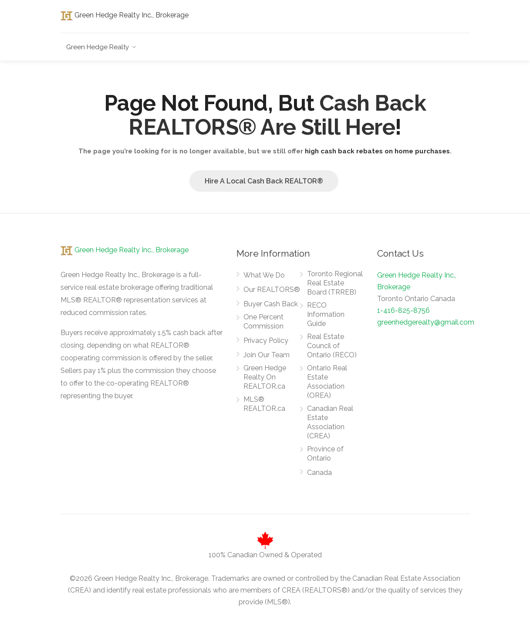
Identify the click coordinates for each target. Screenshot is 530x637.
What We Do (264, 275)
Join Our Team (266, 355)
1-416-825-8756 (403, 310)
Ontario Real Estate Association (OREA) (327, 382)
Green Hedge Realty (97, 47)
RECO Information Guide (325, 314)
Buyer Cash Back (270, 304)
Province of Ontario (325, 453)
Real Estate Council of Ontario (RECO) (332, 345)
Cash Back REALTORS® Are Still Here (277, 115)
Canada (319, 472)
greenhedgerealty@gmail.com (425, 322)
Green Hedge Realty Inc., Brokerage (125, 15)
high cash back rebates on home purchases (377, 151)
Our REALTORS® (271, 289)
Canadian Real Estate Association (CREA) (330, 422)
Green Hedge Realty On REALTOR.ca (264, 377)
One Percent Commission (263, 321)
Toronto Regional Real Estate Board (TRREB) (335, 283)
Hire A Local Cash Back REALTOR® (264, 181)
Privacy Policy (265, 340)
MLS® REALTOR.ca (264, 404)
